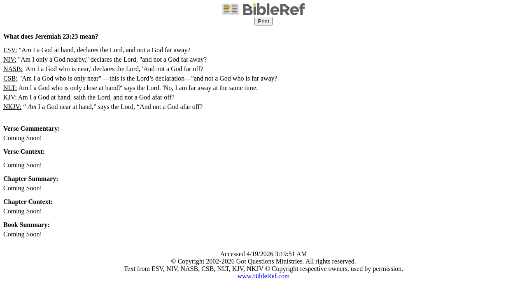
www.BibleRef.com (264, 276)
